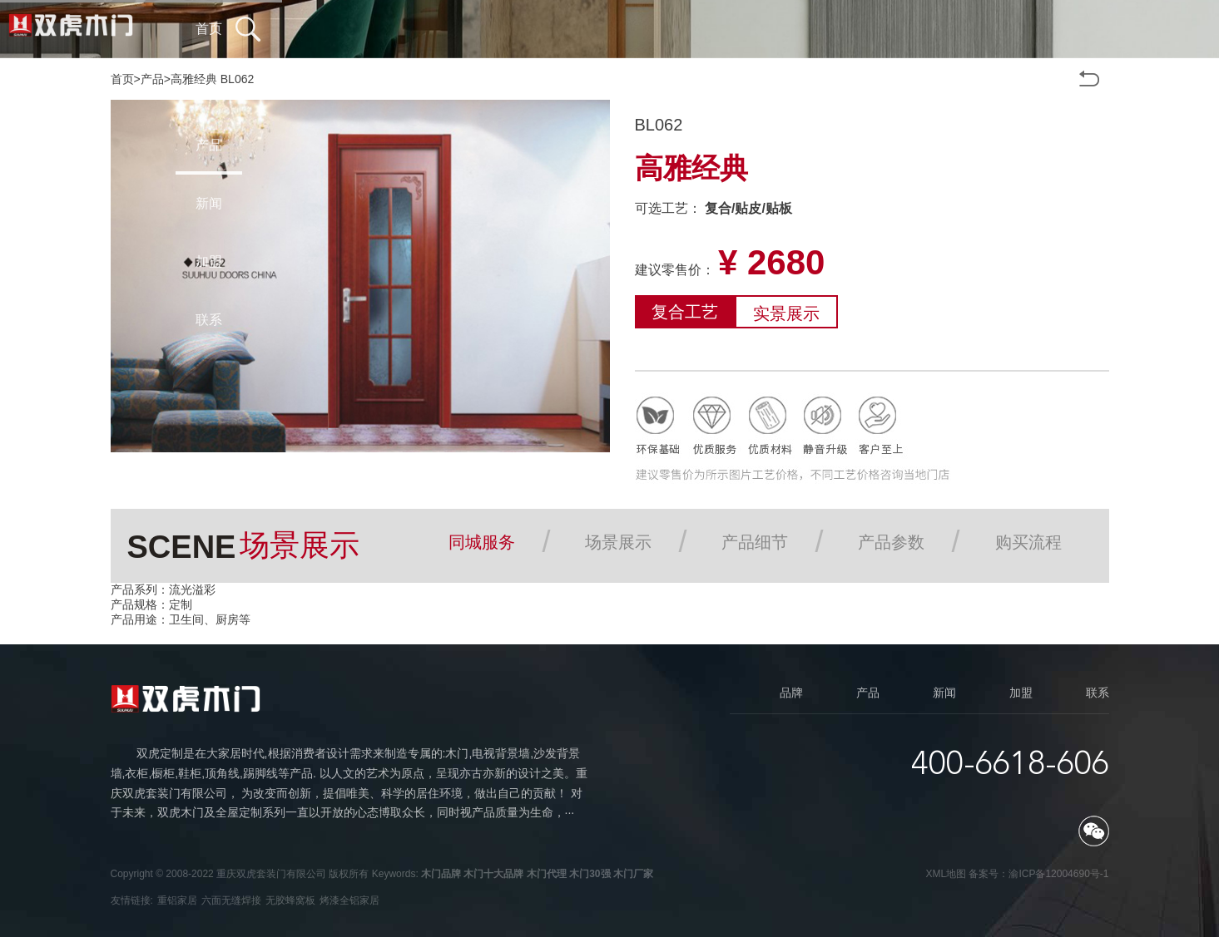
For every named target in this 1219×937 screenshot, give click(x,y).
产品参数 (891, 542)
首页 (122, 79)
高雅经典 (194, 79)
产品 (152, 79)
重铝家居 (177, 900)
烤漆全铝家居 (349, 900)
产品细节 (754, 542)
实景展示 (786, 313)
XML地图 (945, 874)
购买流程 (1028, 542)
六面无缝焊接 (231, 900)
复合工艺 (685, 312)
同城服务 (481, 542)
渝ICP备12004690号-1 (1058, 874)
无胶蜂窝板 (290, 900)
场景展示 (618, 542)
